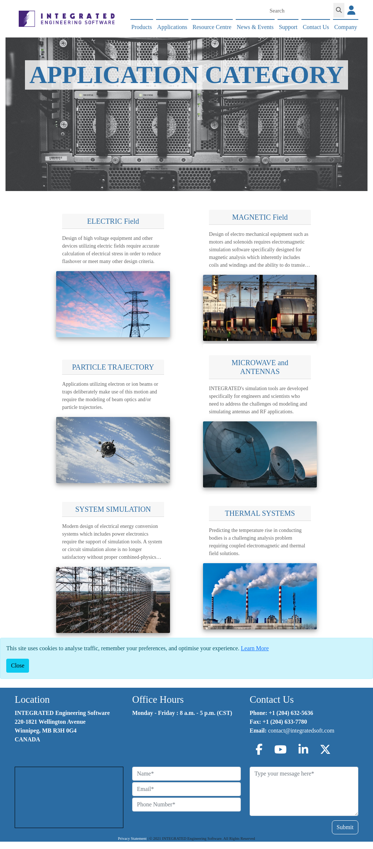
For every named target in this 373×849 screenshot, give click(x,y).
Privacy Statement (132, 839)
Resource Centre (211, 27)
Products (141, 27)
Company (345, 27)
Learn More (255, 648)
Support (288, 27)
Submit (345, 827)
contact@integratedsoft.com (301, 730)
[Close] (17, 666)
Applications (172, 27)
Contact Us (316, 27)
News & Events (255, 27)
